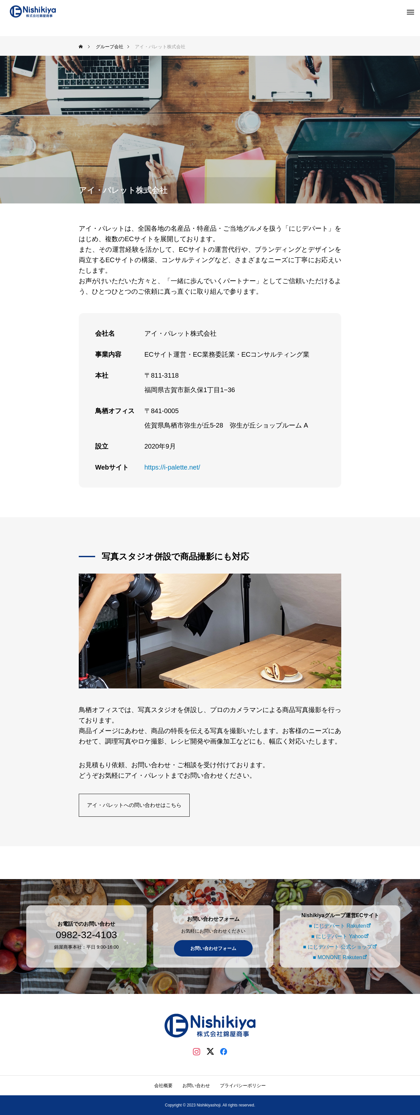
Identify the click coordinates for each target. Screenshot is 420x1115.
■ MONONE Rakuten (336, 957)
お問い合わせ (196, 1085)
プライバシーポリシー (243, 1085)
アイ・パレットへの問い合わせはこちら (134, 805)
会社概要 (163, 1085)
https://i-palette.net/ (172, 467)
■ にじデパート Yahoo (336, 936)
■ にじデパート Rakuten (336, 926)
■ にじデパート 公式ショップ (336, 947)
